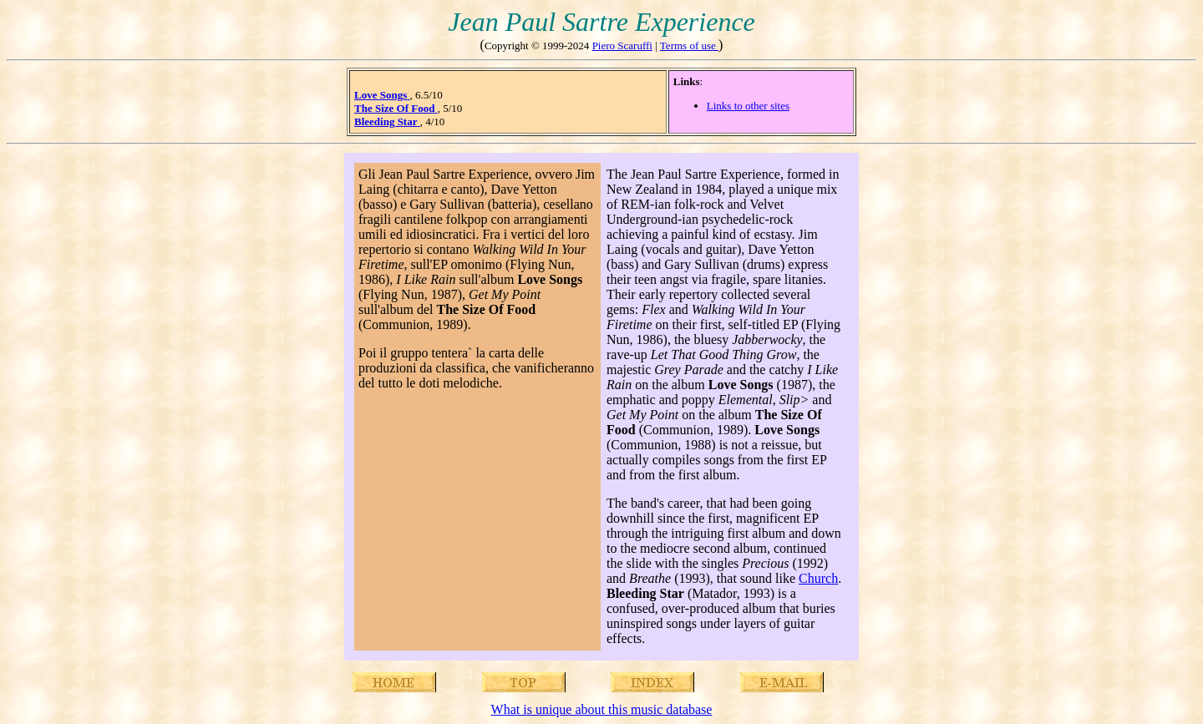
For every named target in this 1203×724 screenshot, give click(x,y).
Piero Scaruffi (622, 45)
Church (818, 578)
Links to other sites (748, 105)
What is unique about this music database (602, 709)
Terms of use (689, 45)
